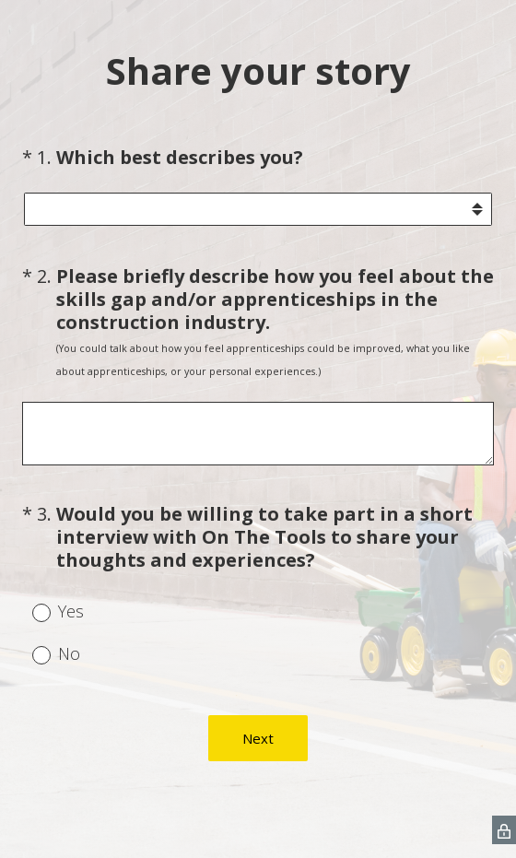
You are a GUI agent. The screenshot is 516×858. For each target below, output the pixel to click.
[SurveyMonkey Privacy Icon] (504, 830)
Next (258, 738)
